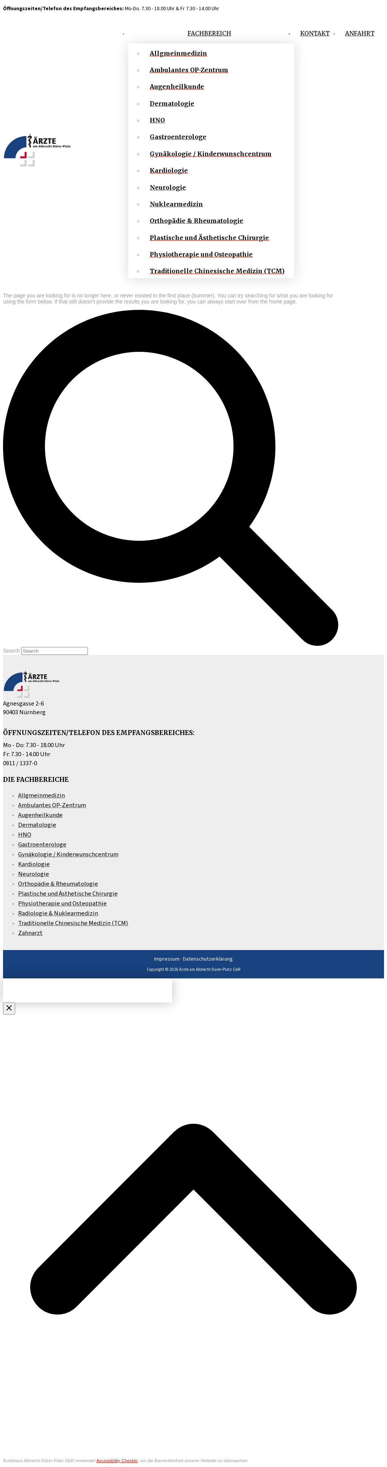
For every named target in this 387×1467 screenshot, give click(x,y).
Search (11, 651)
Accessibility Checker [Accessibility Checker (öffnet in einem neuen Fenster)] (116, 1460)
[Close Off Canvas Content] (9, 1009)
